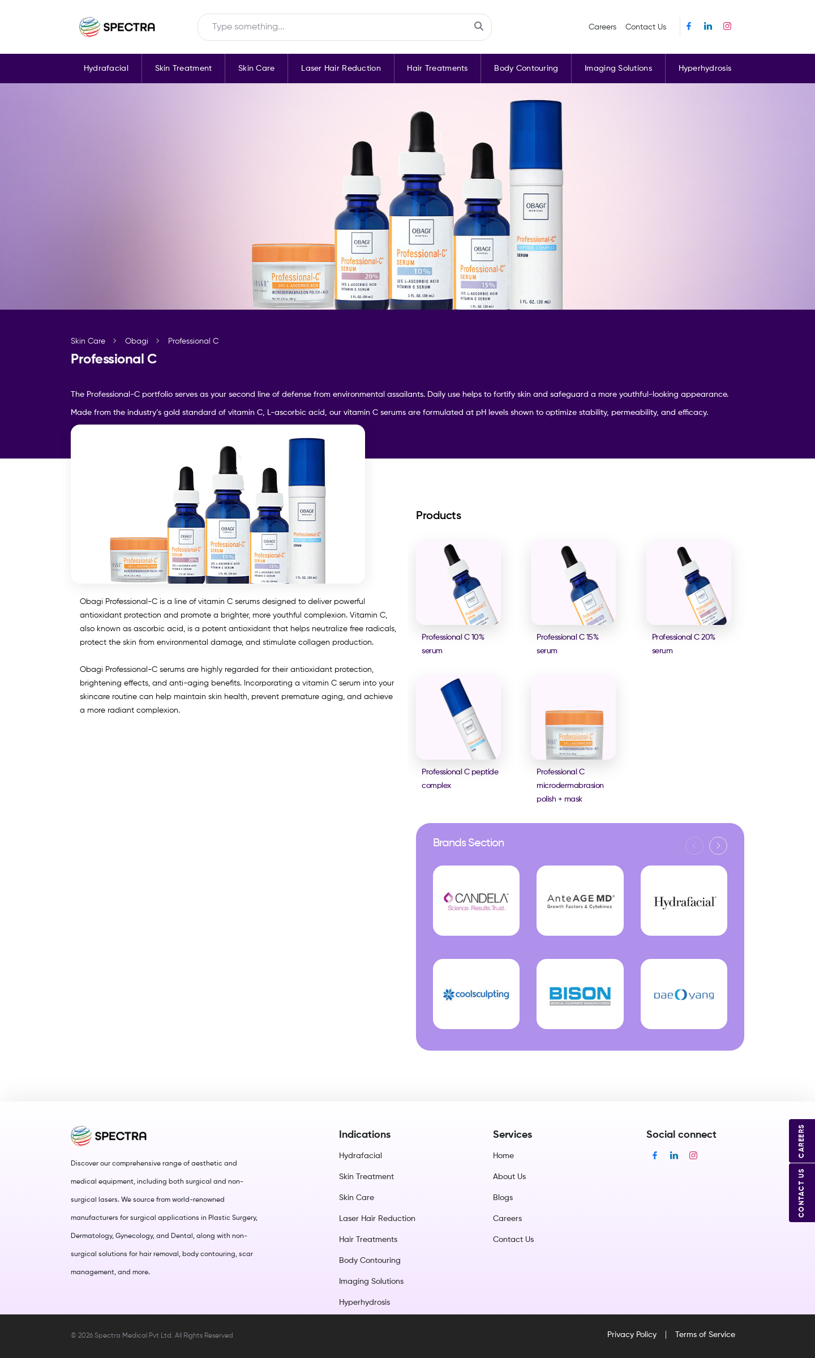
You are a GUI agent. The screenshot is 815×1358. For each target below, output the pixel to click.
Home (503, 1156)
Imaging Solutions (618, 68)
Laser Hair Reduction (341, 68)
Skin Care (256, 68)
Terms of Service (705, 1335)
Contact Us (645, 27)
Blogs (503, 1198)
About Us (509, 1177)
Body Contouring (526, 68)
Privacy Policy (632, 1335)
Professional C (193, 341)
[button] (718, 846)
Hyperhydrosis (705, 68)
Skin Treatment (183, 68)
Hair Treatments (437, 68)
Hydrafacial (106, 68)
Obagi (136, 341)
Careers (602, 27)
